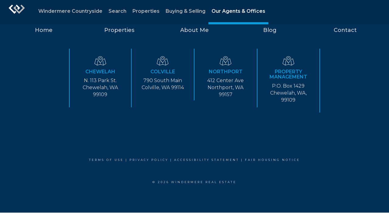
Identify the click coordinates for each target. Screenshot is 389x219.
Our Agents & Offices (238, 11)
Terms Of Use (106, 160)
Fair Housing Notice (272, 160)
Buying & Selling (185, 11)
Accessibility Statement (206, 160)
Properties (146, 11)
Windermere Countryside (70, 11)
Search (117, 11)
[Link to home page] (17, 12)
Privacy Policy (148, 160)
